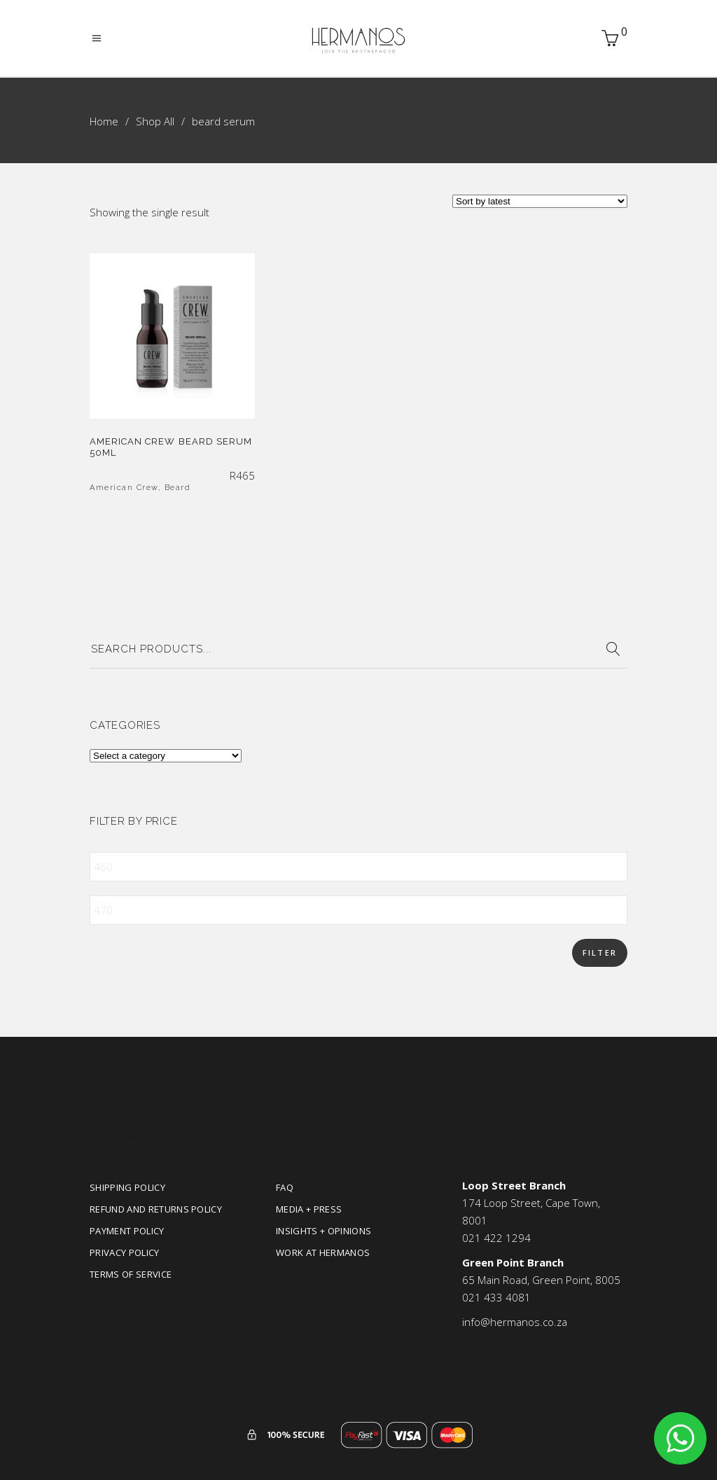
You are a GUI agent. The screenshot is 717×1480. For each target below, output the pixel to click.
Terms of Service (131, 1274)
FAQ (284, 1187)
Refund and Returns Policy (156, 1209)
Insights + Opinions (323, 1230)
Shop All (155, 121)
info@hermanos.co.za (514, 1322)
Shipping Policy (127, 1187)
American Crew (124, 487)
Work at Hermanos (323, 1252)
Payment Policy (127, 1230)
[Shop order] (539, 201)
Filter (600, 952)
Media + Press (309, 1209)
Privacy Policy (125, 1252)
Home (104, 121)
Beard (178, 487)
